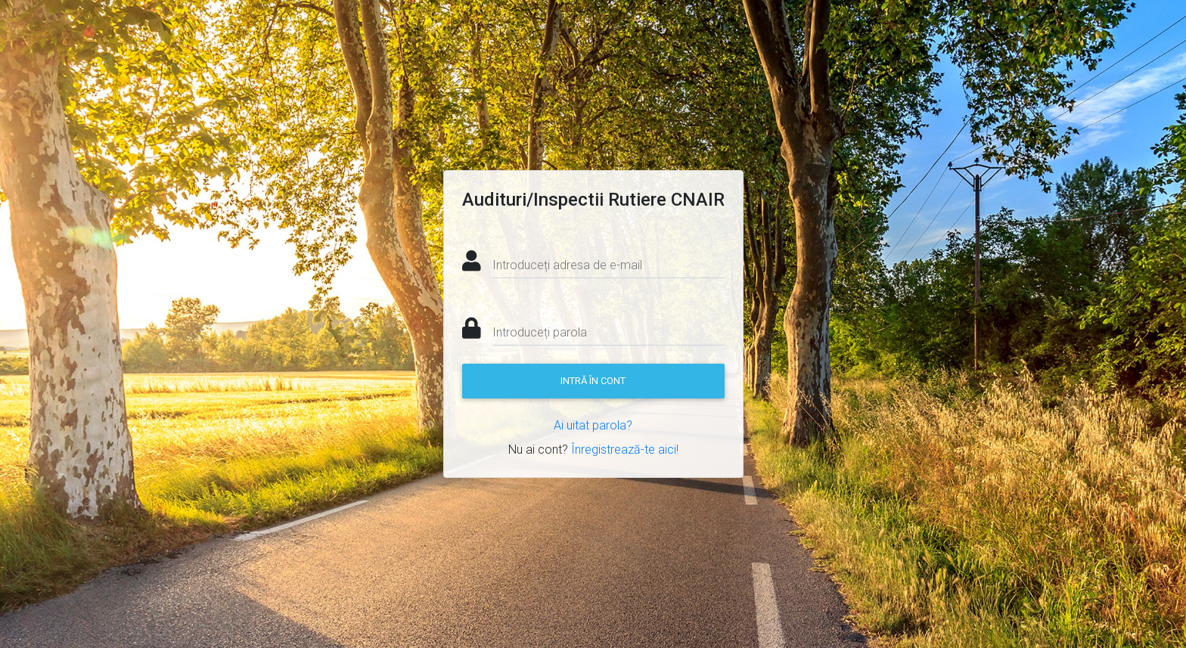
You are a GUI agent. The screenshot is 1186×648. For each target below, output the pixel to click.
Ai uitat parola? (593, 425)
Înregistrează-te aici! (624, 449)
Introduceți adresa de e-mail (567, 265)
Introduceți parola (539, 332)
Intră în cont (593, 380)
